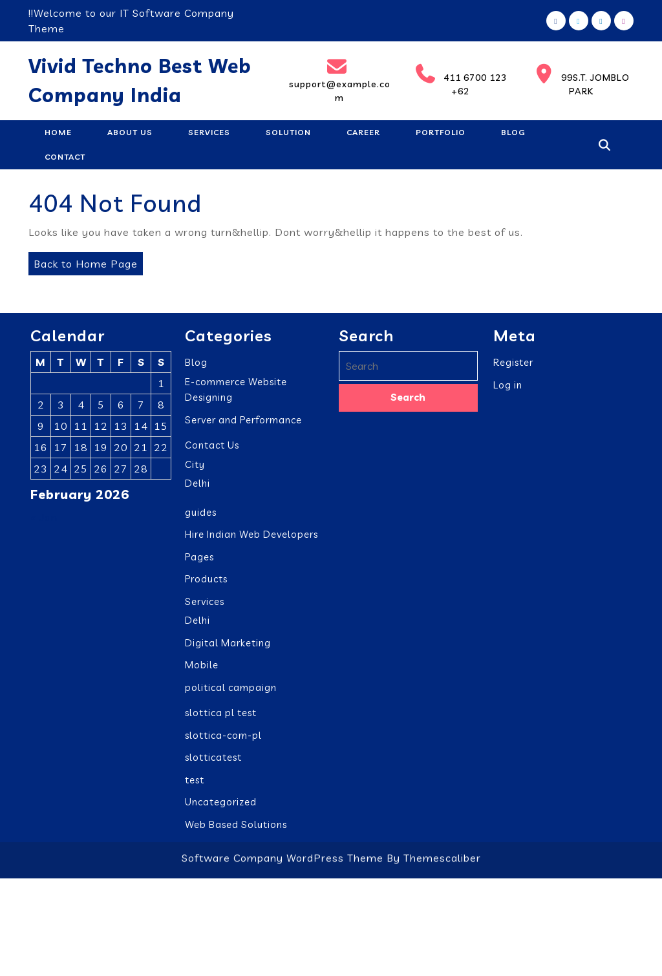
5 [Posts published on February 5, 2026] (101, 407)
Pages (199, 560)
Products (206, 582)
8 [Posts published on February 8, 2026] (161, 407)
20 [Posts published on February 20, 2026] (121, 450)
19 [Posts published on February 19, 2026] (101, 450)
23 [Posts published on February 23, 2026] (41, 471)
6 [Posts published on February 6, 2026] (121, 407)
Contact (65, 157)
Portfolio (440, 132)
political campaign (231, 690)
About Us (130, 132)
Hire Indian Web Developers (251, 537)
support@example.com (338, 80)
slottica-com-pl (223, 738)
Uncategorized (221, 805)
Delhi (197, 486)
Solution (288, 132)
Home (58, 132)
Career (363, 132)
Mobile (202, 668)
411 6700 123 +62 (457, 80)
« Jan (44, 520)
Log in (507, 388)
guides (201, 515)
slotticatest (213, 760)
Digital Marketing (228, 646)
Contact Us (212, 448)
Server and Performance (243, 423)
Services (209, 132)
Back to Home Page (83, 261)
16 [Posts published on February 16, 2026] (41, 450)
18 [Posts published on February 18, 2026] (81, 450)
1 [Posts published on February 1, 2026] (161, 386)
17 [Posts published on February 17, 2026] (61, 450)
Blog (513, 132)
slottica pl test (221, 716)
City (195, 467)
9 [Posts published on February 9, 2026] (41, 429)
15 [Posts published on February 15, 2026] (161, 429)
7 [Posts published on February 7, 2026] (141, 407)
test (194, 783)
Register (513, 365)
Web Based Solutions (236, 828)
